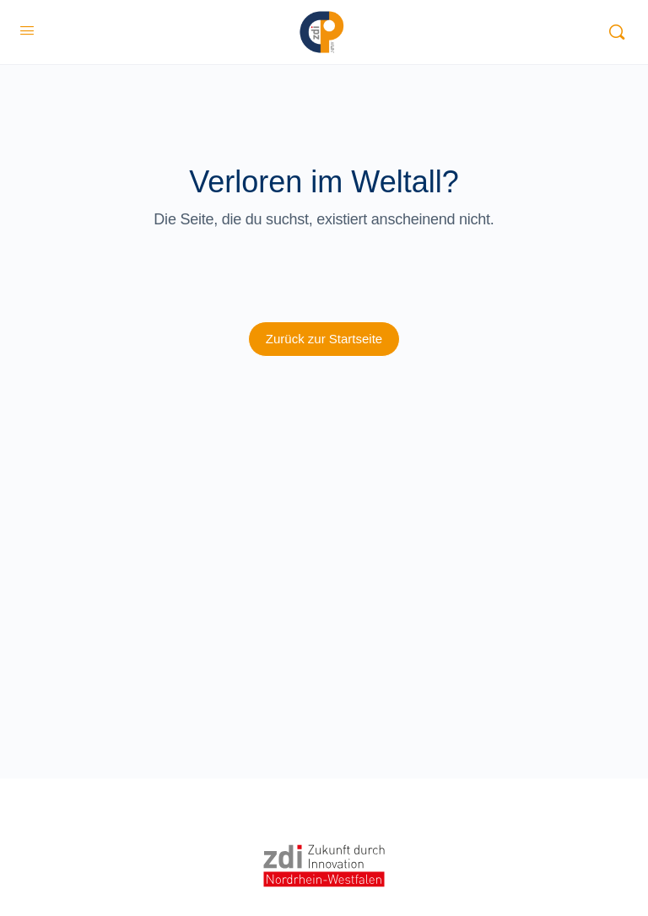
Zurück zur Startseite (324, 338)
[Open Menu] (27, 30)
